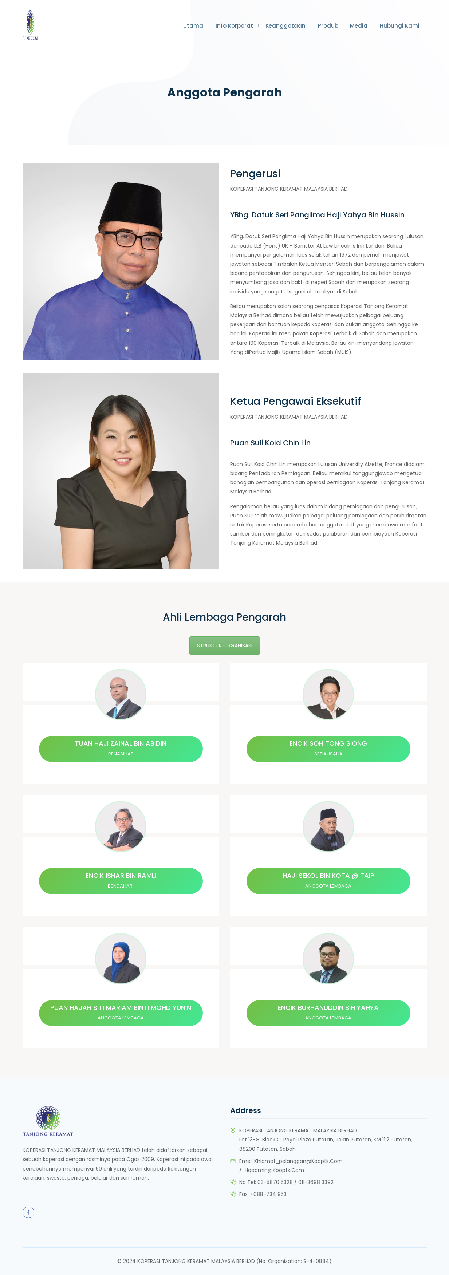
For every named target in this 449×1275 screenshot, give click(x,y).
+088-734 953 (268, 1194)
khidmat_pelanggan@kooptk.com (298, 1161)
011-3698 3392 (316, 1182)
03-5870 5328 (275, 1182)
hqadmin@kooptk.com (274, 1170)
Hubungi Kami (400, 25)
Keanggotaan (285, 25)
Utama (193, 25)
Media (358, 25)
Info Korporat (234, 25)
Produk (328, 25)
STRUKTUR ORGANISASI (224, 645)
